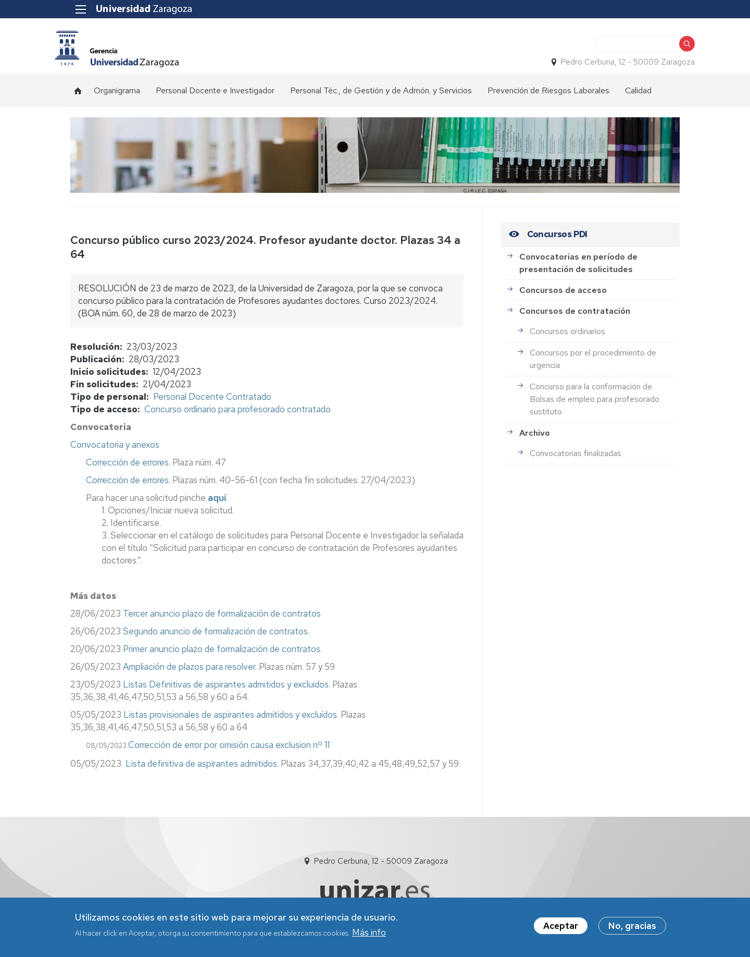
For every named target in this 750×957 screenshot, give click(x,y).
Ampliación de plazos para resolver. (190, 671)
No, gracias (632, 927)
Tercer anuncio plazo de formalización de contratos (222, 617)
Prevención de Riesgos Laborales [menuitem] (548, 94)
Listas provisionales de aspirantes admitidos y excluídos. (231, 719)
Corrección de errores (127, 466)
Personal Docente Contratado (212, 401)
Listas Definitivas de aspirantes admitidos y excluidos (225, 688)
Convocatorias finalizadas (575, 457)
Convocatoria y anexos (114, 449)
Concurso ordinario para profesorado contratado (237, 413)
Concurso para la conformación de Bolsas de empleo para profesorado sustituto (594, 403)
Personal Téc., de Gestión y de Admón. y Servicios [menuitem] (381, 94)
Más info (369, 933)
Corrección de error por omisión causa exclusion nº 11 (229, 749)
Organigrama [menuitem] (117, 94)
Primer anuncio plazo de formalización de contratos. (222, 653)
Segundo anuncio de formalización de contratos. (216, 635)
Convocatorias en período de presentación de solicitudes (578, 267)
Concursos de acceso (563, 294)
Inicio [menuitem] (78, 94)
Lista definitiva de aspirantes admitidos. (202, 768)
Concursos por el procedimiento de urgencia (593, 363)
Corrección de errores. (128, 484)
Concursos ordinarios (567, 335)
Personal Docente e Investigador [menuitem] (215, 94)
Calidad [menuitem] (638, 94)
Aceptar (560, 927)
